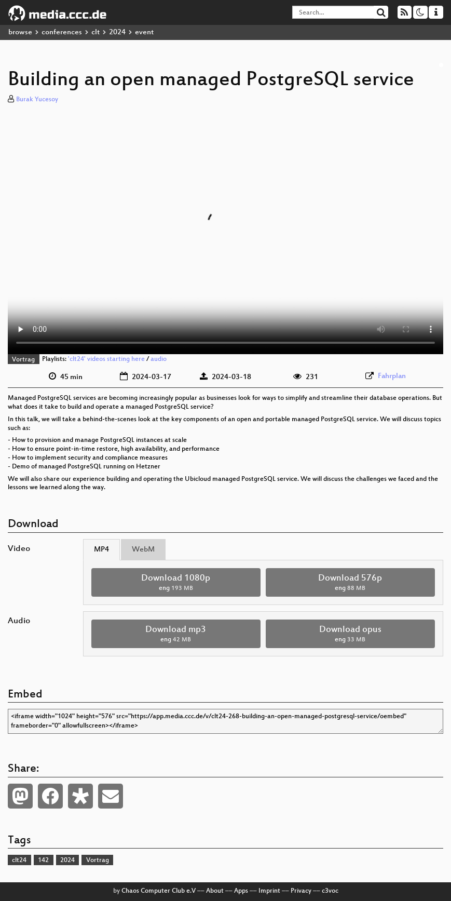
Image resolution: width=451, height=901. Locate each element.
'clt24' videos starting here (106, 360)
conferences (62, 32)
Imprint (269, 891)
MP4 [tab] (101, 549)
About (215, 891)
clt (95, 32)
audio (159, 360)
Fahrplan (392, 376)
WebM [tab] (143, 549)
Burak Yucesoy (37, 99)
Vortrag (23, 360)
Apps (241, 891)
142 (43, 860)
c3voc (330, 891)
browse (20, 32)
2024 (117, 32)
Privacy (301, 891)
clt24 (19, 860)
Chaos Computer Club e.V (158, 891)
